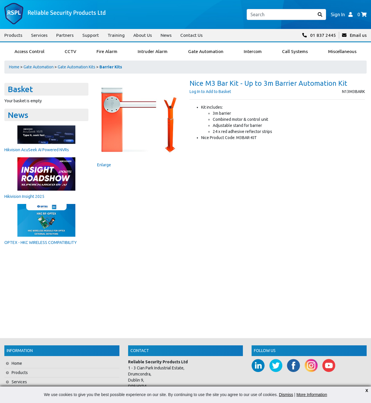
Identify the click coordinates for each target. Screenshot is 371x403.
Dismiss (286, 394)
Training (116, 35)
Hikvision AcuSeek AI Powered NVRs (36, 149)
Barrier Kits (110, 67)
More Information (312, 394)
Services (39, 35)
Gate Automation (38, 67)
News (166, 35)
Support (90, 35)
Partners (65, 35)
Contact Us (191, 35)
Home (14, 67)
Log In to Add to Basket (210, 91)
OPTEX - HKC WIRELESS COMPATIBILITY (40, 242)
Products (13, 35)
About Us (142, 35)
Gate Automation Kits (76, 67)
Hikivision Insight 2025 (24, 196)
